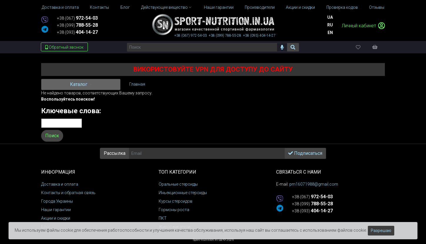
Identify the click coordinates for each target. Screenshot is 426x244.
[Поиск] (202, 47)
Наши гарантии (56, 209)
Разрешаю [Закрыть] (381, 230)
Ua (330, 17)
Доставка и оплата (59, 184)
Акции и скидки (55, 218)
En (330, 32)
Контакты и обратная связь (68, 192)
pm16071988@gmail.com (313, 184)
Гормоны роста (174, 209)
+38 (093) (77, 32)
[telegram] (44, 30)
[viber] (44, 20)
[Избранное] (363, 47)
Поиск (52, 135)
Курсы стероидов (175, 201)
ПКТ (163, 218)
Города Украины (57, 201)
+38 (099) (77, 25)
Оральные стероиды (178, 184)
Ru (330, 25)
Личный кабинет (363, 25)
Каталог (79, 84)
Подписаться (305, 153)
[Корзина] (377, 47)
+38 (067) (77, 18)
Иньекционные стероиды (183, 192)
